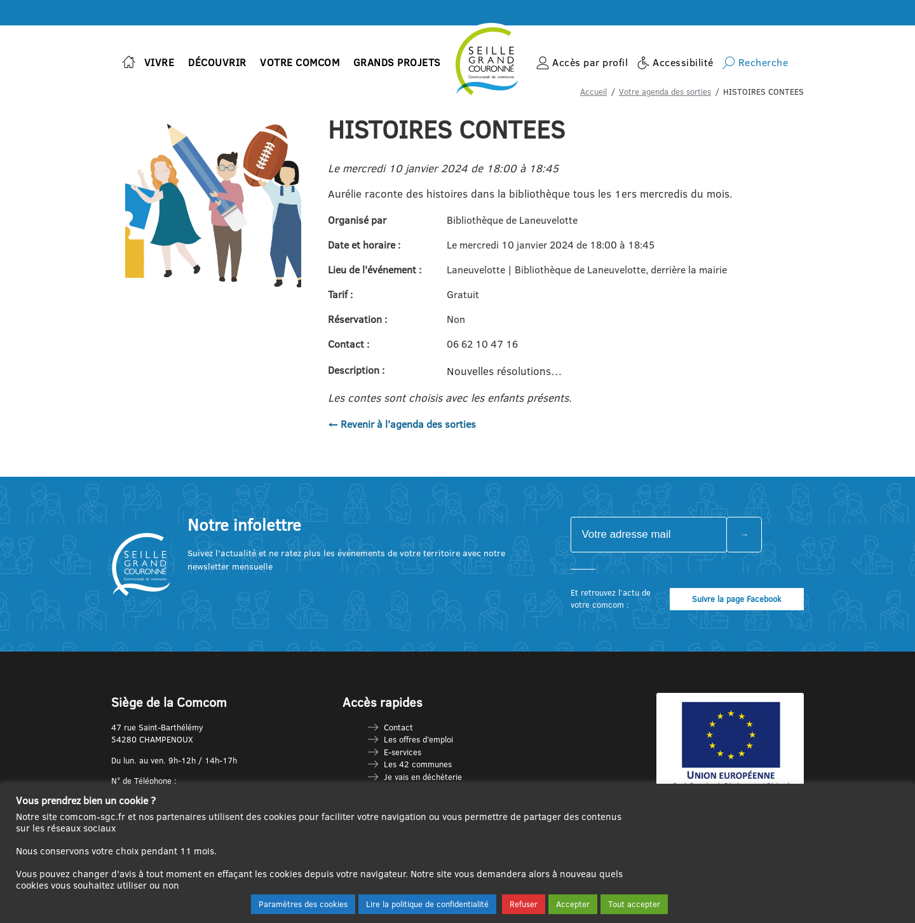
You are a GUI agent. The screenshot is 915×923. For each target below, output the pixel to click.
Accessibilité (683, 62)
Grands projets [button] (397, 62)
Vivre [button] (159, 62)
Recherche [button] (763, 62)
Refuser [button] (524, 904)
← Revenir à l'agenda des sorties (402, 424)
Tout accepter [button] (634, 904)
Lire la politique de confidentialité (427, 904)
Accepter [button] (573, 904)
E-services (402, 752)
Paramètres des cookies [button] (303, 904)
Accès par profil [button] (590, 62)
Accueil (593, 91)
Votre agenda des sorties (665, 91)
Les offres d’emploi (418, 739)
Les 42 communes (418, 764)
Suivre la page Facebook (737, 599)
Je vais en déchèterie (423, 777)
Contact (398, 727)
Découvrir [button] (217, 62)
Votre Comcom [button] (299, 62)
